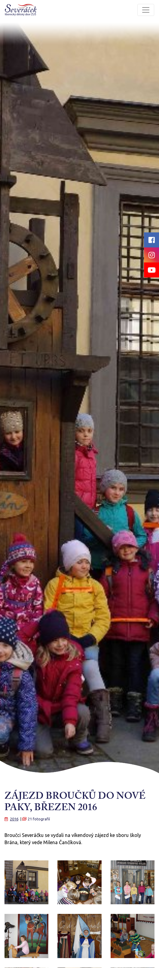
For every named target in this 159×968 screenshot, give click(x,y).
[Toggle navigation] (145, 10)
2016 (14, 819)
